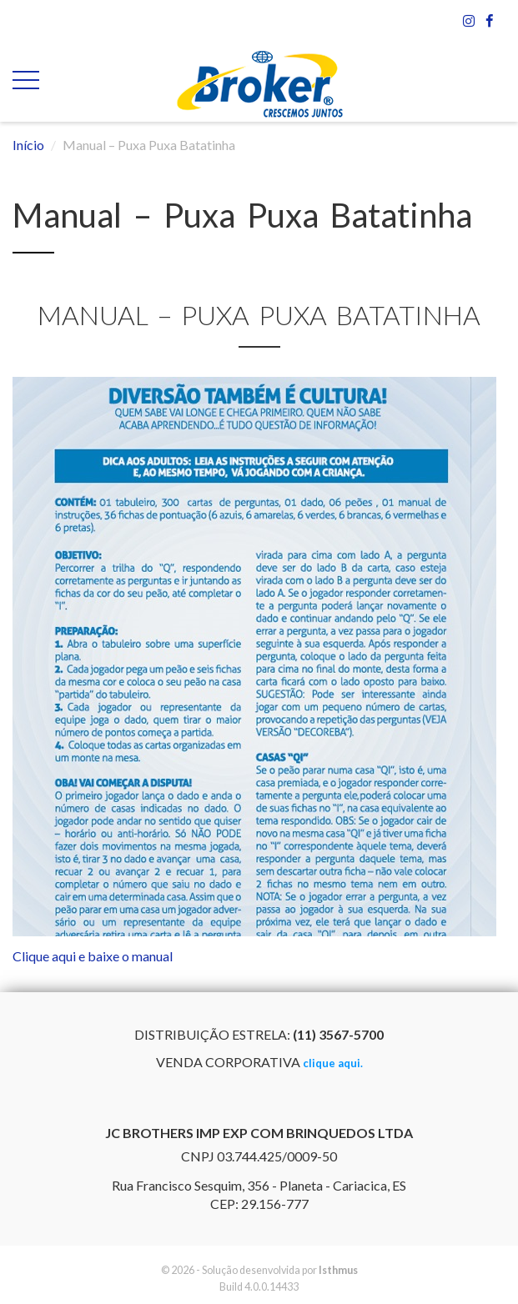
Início (28, 145)
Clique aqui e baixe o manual (93, 956)
